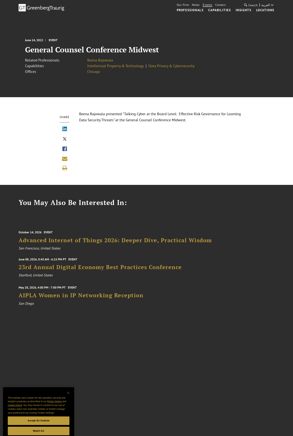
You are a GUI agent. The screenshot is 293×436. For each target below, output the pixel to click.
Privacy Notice (54, 407)
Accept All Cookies (38, 426)
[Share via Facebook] (64, 149)
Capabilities (219, 10)
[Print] (64, 168)
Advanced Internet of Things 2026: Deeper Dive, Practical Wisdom (115, 243)
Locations (265, 10)
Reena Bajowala (100, 60)
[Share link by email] (64, 158)
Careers (220, 4)
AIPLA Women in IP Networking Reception (81, 298)
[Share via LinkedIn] (64, 129)
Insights (243, 10)
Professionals (190, 10)
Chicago (93, 71)
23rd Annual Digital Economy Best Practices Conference (100, 269)
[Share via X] (64, 139)
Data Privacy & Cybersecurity (171, 65)
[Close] (68, 399)
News (196, 4)
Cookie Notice (15, 411)
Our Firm (183, 4)
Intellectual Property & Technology (115, 65)
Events (207, 4)
